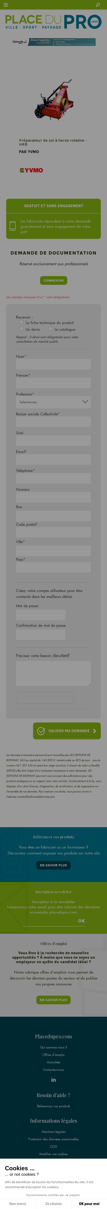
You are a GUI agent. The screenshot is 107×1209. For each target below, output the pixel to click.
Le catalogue (65, 329)
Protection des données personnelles (53, 1139)
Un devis (33, 329)
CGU (53, 1146)
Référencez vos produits (53, 1106)
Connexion (54, 280)
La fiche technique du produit (50, 322)
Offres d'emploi (53, 1054)
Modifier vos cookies (53, 1154)
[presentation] (53, 698)
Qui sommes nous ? (53, 1047)
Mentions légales (53, 1131)
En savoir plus (53, 865)
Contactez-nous (53, 1069)
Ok (81, 921)
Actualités (53, 1062)
